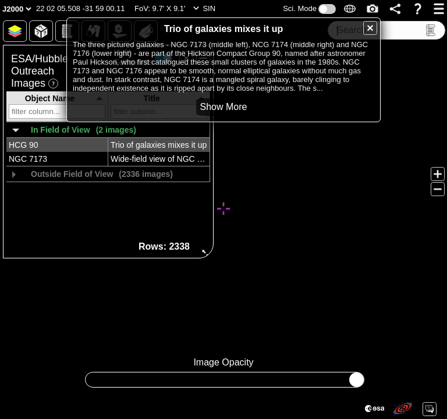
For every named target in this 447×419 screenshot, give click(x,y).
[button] (80, 8)
